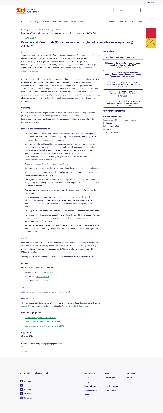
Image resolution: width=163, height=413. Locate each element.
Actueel (46, 22)
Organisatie (123, 22)
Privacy (86, 382)
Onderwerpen (34, 22)
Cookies (87, 378)
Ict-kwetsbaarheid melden (90, 392)
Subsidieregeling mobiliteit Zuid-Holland (40, 317)
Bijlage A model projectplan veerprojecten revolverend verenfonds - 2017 (123, 65)
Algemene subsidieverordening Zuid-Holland (42, 322)
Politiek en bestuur (60, 22)
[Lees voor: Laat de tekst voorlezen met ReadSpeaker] (28, 38)
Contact (111, 22)
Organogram (130, 373)
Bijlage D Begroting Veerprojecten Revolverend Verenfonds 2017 (123, 93)
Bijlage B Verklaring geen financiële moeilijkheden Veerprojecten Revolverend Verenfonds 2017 (123, 74)
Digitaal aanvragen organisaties (120, 57)
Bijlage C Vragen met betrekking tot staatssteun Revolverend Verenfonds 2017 (123, 84)
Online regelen (76, 22)
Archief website (89, 373)
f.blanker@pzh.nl (42, 276)
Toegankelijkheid (90, 386)
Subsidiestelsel (59, 246)
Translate (150, 2)
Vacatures (129, 382)
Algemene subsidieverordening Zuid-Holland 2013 (44, 326)
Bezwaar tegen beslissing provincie (76, 306)
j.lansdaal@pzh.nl (46, 272)
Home (23, 22)
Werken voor (136, 22)
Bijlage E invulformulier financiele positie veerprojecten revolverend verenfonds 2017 (123, 103)
